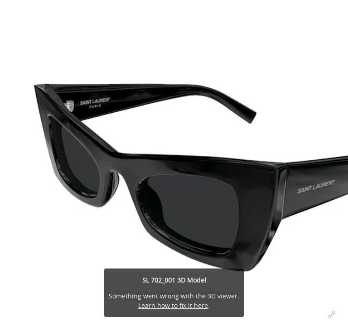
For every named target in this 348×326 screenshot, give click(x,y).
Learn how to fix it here (173, 305)
